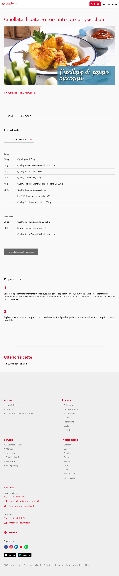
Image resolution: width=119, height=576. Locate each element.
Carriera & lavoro (71, 409)
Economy (68, 444)
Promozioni (11, 453)
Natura (67, 461)
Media (66, 417)
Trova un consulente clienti (21, 506)
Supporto (59, 565)
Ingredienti (10, 92)
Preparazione (27, 92)
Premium (68, 453)
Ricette (9, 409)
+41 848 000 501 (17, 496)
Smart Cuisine (70, 477)
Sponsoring (69, 421)
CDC (6, 565)
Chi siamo (68, 405)
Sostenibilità (69, 413)
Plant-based (69, 473)
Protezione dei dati (32, 565)
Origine (67, 457)
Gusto (66, 425)
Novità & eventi (13, 405)
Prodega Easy (12, 465)
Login (97, 3)
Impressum (16, 565)
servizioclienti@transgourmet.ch (24, 501)
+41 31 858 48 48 (17, 518)
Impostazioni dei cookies (77, 565)
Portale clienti (12, 457)
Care (66, 465)
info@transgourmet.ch (19, 522)
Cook (66, 469)
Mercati (9, 448)
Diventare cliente (14, 444)
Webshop (10, 461)
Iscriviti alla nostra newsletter (19, 413)
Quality (67, 448)
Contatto (68, 430)
